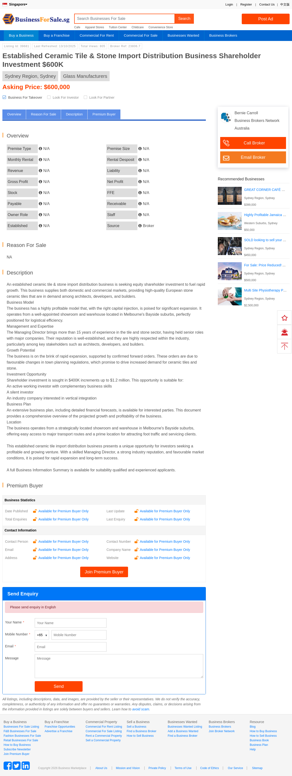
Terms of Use (183, 768)
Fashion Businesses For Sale (22, 735)
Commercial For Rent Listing (104, 726)
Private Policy (157, 768)
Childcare (138, 27)
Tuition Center (118, 27)
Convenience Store (160, 27)
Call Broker (254, 143)
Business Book (259, 740)
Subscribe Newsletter (17, 749)
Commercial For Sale (140, 35)
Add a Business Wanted (183, 731)
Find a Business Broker (141, 731)
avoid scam (140, 709)
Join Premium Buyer (104, 572)
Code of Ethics (209, 768)
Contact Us (267, 4)
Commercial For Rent (97, 35)
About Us (101, 768)
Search (184, 19)
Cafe (77, 27)
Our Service (235, 768)
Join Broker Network (222, 731)
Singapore (14, 4)
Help (253, 749)
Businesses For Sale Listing (21, 726)
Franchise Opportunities (60, 726)
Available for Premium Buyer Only (63, 511)
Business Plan (259, 745)
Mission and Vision (128, 768)
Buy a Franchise (56, 35)
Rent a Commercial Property (104, 735)
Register (246, 4)
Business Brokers (223, 35)
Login (229, 4)
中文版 (285, 4)
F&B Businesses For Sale (20, 731)
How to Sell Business (140, 735)
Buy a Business (21, 35)
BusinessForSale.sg (35, 20)
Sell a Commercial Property (103, 740)
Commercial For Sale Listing (104, 731)
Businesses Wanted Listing (185, 726)
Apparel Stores (94, 27)
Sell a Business (136, 726)
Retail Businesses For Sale (21, 740)
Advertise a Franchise (58, 731)
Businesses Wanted (183, 35)
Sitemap (257, 768)
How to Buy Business (17, 745)
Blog (253, 726)
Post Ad (265, 19)
